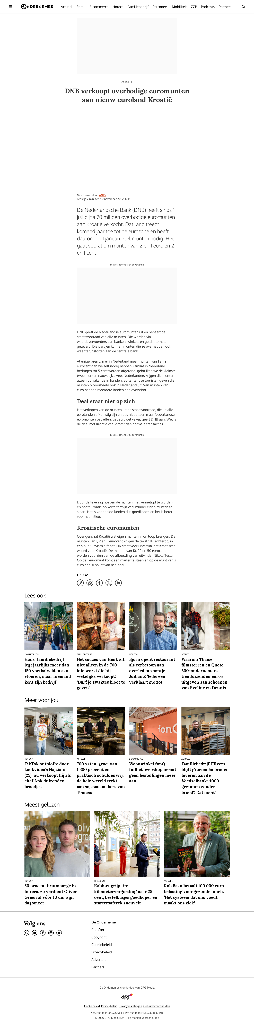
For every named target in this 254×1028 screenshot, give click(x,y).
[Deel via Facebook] (99, 582)
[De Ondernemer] (37, 6)
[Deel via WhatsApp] (89, 582)
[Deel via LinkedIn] (118, 582)
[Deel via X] (109, 582)
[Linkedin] (34, 933)
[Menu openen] (10, 6)
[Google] (26, 933)
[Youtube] (59, 933)
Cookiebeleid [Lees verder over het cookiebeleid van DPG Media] (92, 1006)
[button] (130, 1006)
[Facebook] (43, 933)
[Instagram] (51, 933)
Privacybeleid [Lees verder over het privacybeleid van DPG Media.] (109, 1006)
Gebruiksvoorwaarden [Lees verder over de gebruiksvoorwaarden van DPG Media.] (156, 1006)
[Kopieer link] (80, 582)
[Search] (243, 6)
